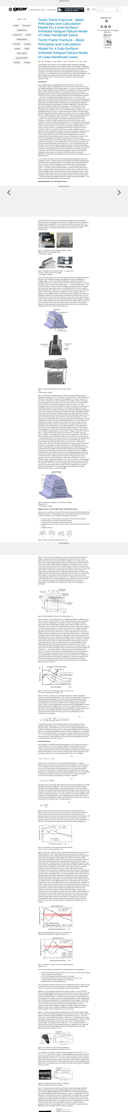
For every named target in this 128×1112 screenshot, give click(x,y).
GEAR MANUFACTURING (37, 10)
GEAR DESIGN (51, 10)
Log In (94, 9)
